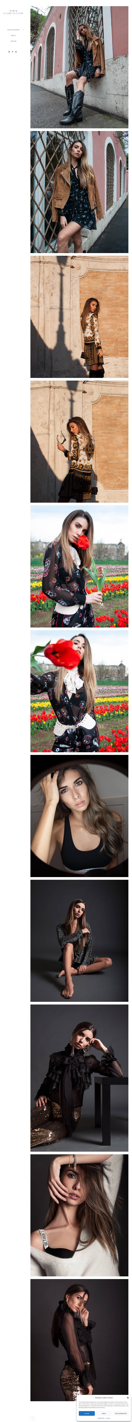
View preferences (121, 1413)
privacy (108, 1418)
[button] (128, 1398)
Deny (104, 1413)
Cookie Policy (101, 1418)
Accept (86, 1413)
